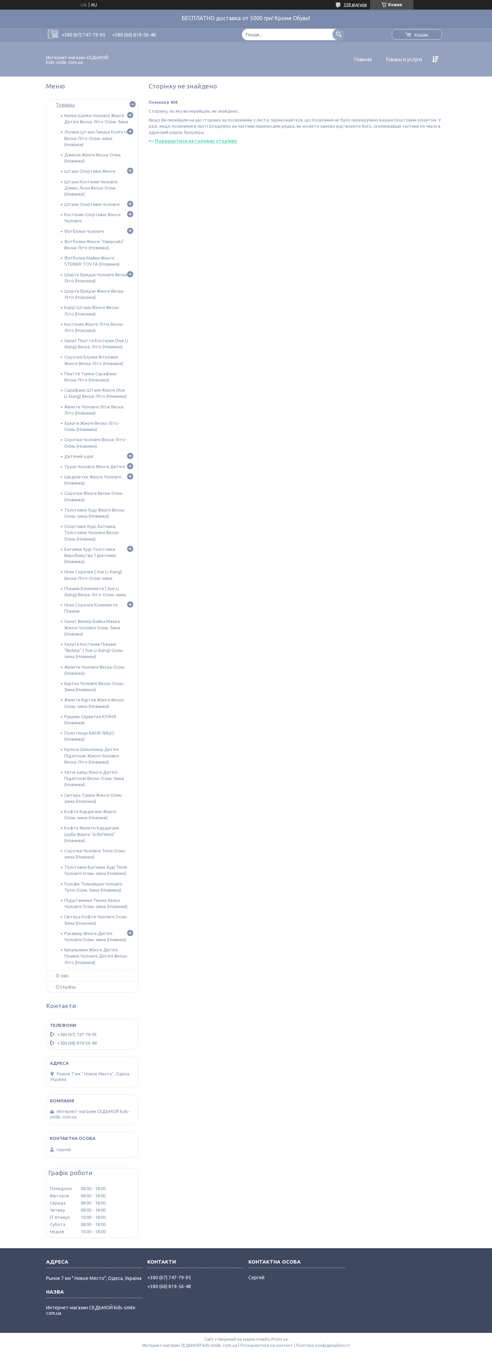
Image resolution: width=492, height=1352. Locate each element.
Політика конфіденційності (323, 1345)
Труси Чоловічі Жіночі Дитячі (94, 466)
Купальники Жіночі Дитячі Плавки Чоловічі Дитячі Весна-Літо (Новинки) (96, 955)
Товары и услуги (403, 59)
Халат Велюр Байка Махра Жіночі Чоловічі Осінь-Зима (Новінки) (92, 627)
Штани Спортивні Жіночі (89, 171)
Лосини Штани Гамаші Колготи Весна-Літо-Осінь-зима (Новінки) (96, 138)
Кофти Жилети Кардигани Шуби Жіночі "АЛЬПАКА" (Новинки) (91, 833)
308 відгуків (355, 4)
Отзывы (66, 987)
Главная (363, 59)
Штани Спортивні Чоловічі (92, 204)
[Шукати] (338, 34)
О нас (62, 975)
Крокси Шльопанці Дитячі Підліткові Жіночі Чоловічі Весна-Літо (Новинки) (91, 755)
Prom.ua (279, 1339)
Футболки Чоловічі (84, 231)
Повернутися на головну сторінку (196, 141)
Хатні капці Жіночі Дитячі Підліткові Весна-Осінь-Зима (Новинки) (94, 778)
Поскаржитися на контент (266, 1345)
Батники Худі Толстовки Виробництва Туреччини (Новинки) (90, 555)
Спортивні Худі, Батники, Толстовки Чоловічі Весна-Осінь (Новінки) (92, 532)
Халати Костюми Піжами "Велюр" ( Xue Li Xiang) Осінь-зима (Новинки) (94, 650)
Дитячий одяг (79, 456)
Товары (65, 105)
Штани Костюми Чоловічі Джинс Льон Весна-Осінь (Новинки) (91, 187)
